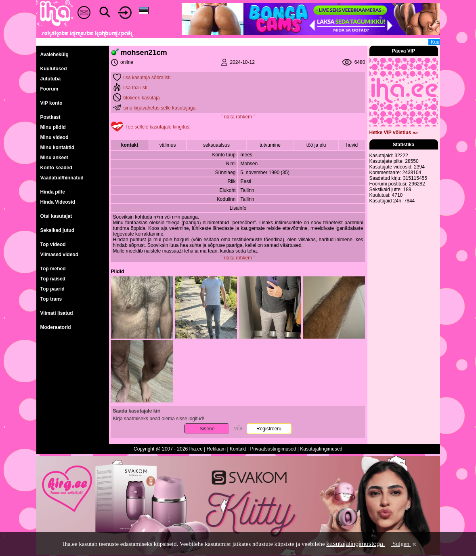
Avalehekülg (54, 54)
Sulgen (404, 544)
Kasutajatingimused (321, 449)
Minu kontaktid (57, 147)
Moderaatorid (55, 327)
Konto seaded (56, 168)
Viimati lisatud (56, 313)
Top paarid (52, 289)
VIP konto (51, 103)
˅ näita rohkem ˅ (237, 117)
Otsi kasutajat (56, 216)
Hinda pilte (52, 192)
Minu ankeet (54, 157)
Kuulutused (53, 69)
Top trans (51, 299)
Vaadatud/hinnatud (62, 178)
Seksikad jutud (57, 230)
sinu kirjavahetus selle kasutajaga (160, 108)
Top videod (53, 244)
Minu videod (54, 137)
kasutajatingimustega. (355, 543)
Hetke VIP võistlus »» (393, 132)
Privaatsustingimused (273, 449)
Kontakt (238, 449)
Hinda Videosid (57, 202)
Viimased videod (59, 254)
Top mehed (53, 269)
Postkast (50, 117)
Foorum (49, 89)
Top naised (52, 279)
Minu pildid (53, 127)
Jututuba (50, 79)
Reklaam (216, 449)
